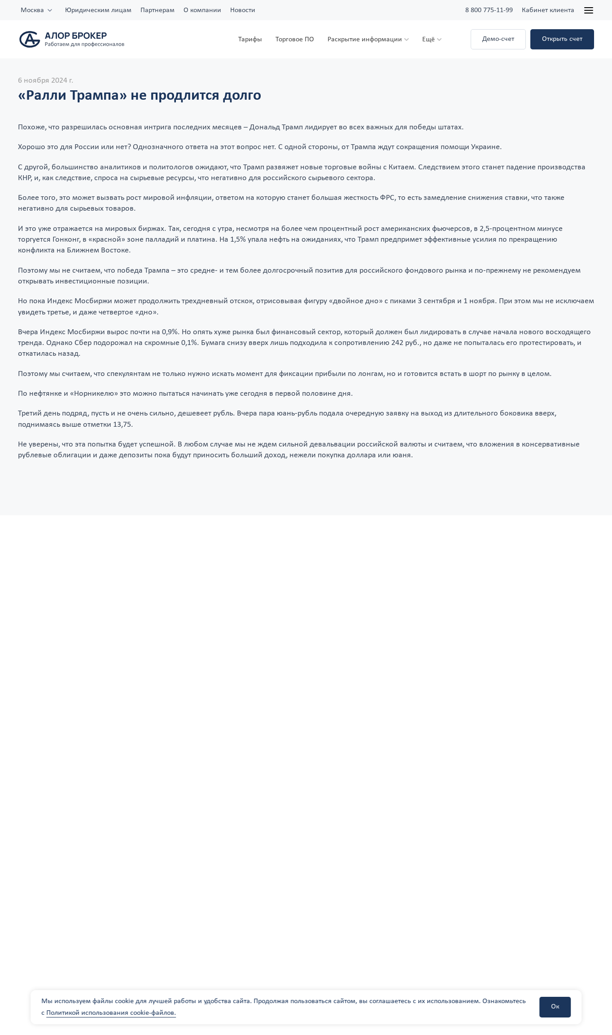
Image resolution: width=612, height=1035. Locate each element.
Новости (242, 10)
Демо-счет (498, 39)
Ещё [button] (428, 39)
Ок (555, 1006)
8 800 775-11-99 (489, 10)
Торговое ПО (294, 39)
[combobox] (37, 10)
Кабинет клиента (548, 10)
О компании (202, 10)
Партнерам (157, 10)
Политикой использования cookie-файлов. (111, 1013)
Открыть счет (562, 39)
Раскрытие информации (365, 39)
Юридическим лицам (98, 10)
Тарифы (250, 39)
